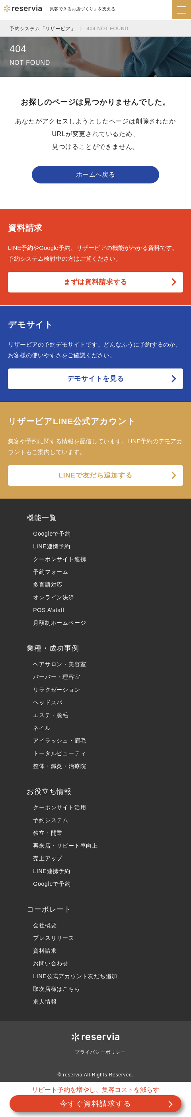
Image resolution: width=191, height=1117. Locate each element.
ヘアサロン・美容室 (59, 664)
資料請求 (45, 950)
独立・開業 (47, 833)
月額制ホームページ (59, 623)
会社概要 (45, 925)
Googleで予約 (51, 533)
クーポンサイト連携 (59, 559)
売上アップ (47, 858)
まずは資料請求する (96, 282)
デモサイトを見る (95, 378)
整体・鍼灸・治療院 (59, 766)
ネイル (42, 728)
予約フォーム (50, 572)
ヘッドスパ (47, 702)
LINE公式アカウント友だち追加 (75, 976)
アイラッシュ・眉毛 (59, 740)
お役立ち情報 (49, 791)
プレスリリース (53, 938)
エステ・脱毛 (50, 715)
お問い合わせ (50, 963)
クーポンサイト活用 (59, 807)
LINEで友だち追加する (96, 475)
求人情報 (45, 1001)
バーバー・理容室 (56, 677)
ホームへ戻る (95, 174)
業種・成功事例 (53, 648)
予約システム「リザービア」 (43, 28)
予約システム (50, 820)
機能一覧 (42, 518)
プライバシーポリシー (100, 1052)
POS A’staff (48, 610)
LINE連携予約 (51, 546)
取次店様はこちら (56, 989)
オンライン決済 (53, 597)
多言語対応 (47, 584)
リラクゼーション (56, 689)
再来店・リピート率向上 (65, 845)
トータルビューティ (59, 753)
